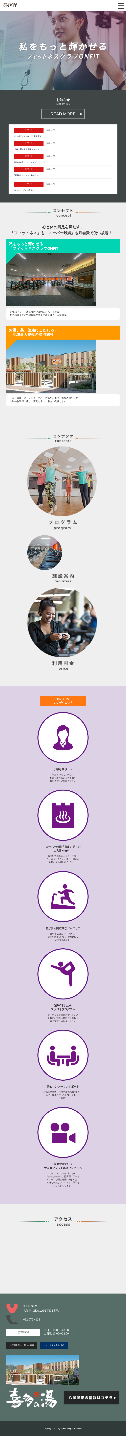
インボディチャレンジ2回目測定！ (28, 136)
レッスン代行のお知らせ (24, 190)
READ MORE (63, 114)
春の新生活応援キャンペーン (28, 149)
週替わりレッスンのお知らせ (26, 175)
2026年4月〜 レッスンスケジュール (29, 162)
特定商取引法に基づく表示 (22, 1345)
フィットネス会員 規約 (54, 1345)
